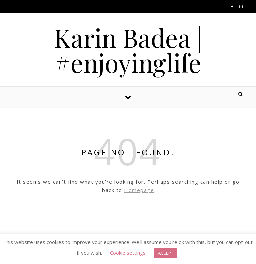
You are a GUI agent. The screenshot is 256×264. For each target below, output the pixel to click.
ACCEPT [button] (165, 253)
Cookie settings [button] (128, 252)
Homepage (139, 190)
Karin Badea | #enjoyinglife (128, 50)
